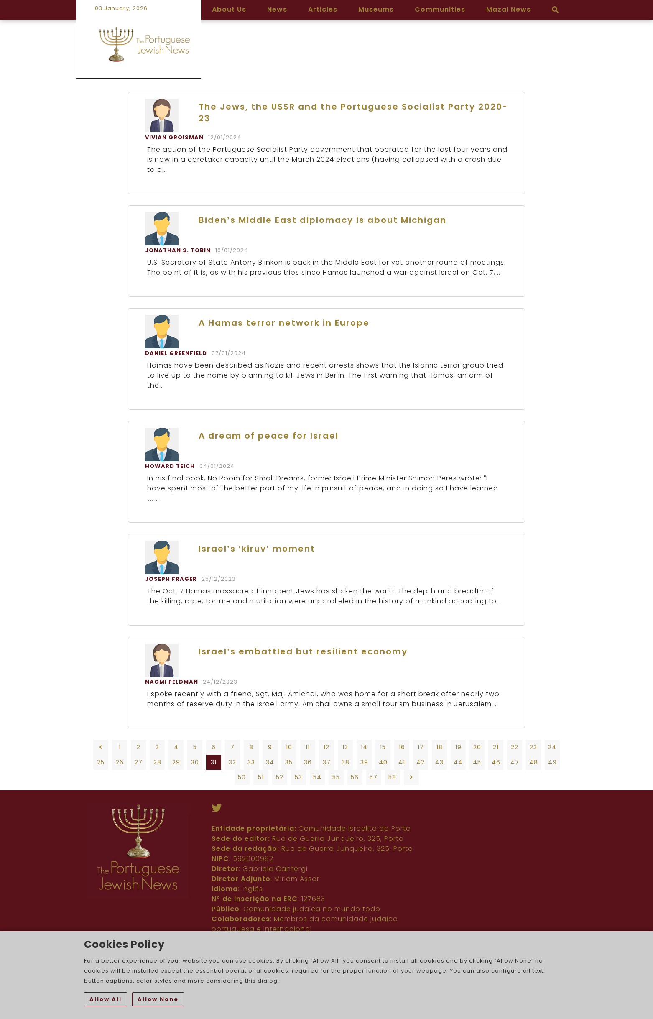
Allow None (158, 999)
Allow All (105, 999)
